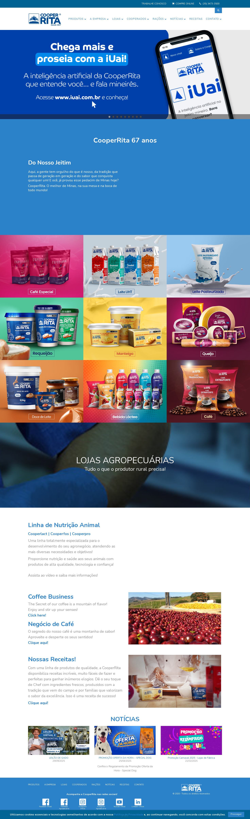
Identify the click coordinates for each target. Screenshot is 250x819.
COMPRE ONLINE (185, 3)
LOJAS (117, 19)
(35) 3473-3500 (211, 3)
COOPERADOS (138, 19)
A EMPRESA (99, 19)
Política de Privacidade (128, 814)
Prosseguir (236, 814)
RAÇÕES (160, 19)
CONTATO (214, 19)
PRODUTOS (77, 19)
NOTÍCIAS (178, 19)
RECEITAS (196, 19)
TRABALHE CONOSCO (153, 3)
